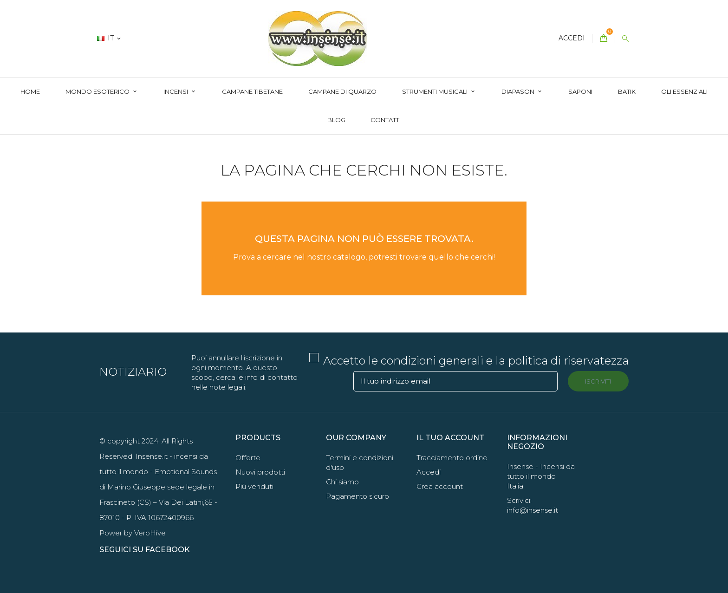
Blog (336, 120)
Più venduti (254, 486)
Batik (627, 91)
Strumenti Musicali (435, 91)
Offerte (247, 457)
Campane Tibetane (252, 91)
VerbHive (150, 532)
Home (30, 91)
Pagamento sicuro (357, 496)
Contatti (385, 120)
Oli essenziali (684, 91)
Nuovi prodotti (260, 472)
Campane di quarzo (342, 91)
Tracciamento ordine (452, 457)
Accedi (428, 472)
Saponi (580, 91)
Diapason (518, 91)
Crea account (439, 486)
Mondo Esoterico (98, 91)
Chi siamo (342, 481)
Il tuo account (450, 437)
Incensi (176, 91)
